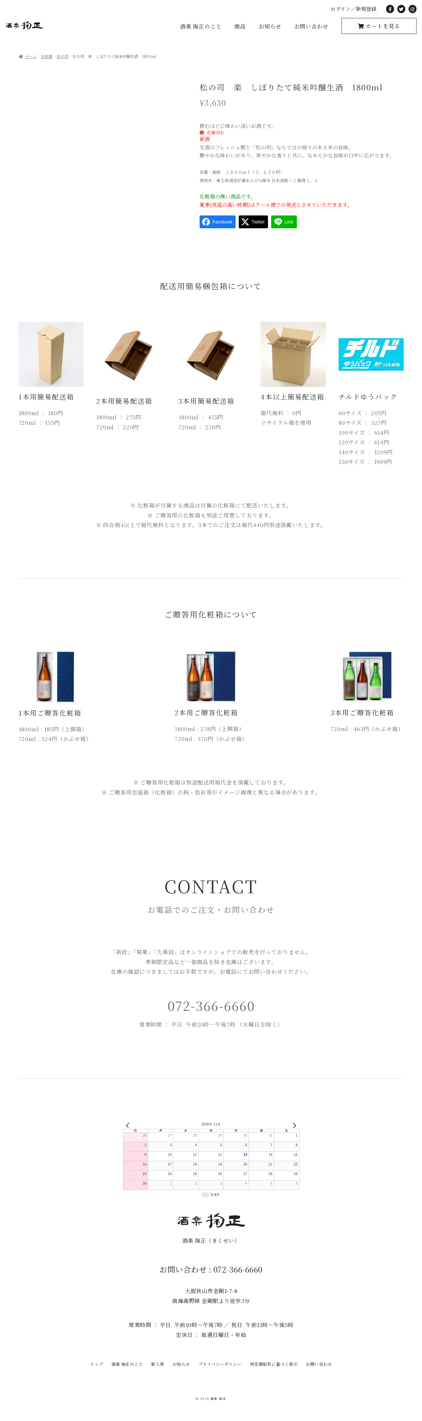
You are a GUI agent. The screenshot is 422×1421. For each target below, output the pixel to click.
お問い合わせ (311, 26)
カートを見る (382, 26)
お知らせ (270, 26)
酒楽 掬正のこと (201, 26)
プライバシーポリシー (220, 1364)
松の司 (62, 56)
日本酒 (46, 56)
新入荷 (157, 1364)
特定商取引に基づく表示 (274, 1364)
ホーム (31, 56)
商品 (240, 26)
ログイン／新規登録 (353, 9)
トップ (96, 1364)
